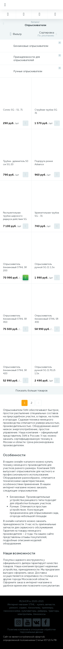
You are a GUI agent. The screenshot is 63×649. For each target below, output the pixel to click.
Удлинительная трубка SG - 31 (47, 214)
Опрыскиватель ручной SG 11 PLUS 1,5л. (45, 370)
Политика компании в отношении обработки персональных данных (31, 630)
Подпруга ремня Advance (44, 163)
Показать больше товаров (31, 390)
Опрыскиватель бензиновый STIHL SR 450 (15, 318)
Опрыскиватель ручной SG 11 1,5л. (45, 266)
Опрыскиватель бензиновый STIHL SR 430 (46, 318)
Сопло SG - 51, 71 (13, 109)
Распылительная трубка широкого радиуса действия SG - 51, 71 (15, 217)
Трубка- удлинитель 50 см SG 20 (15, 163)
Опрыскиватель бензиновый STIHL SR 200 (15, 267)
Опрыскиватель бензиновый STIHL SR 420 (15, 370)
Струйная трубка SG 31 (46, 111)
